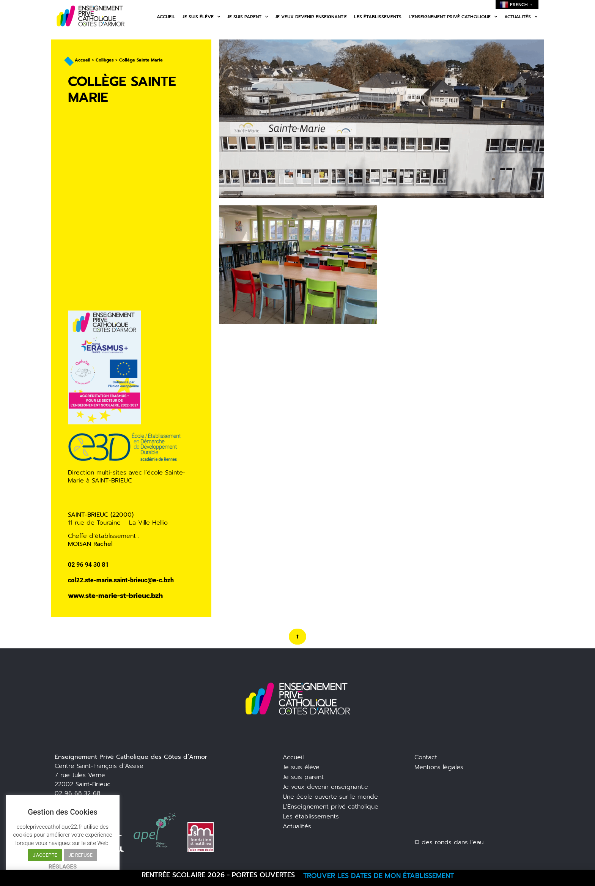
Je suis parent (247, 16)
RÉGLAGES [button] (63, 866)
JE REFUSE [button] (80, 855)
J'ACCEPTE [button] (45, 855)
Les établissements (377, 16)
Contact (425, 757)
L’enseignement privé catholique (453, 16)
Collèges (105, 60)
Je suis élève (201, 16)
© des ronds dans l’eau (448, 842)
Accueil (166, 16)
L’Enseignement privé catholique (330, 806)
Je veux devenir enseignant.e (311, 16)
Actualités (520, 16)
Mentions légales (438, 767)
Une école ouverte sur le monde (330, 796)
